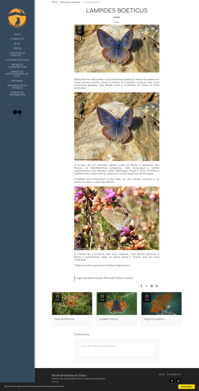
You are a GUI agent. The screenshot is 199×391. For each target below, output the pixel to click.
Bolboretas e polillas (70, 2)
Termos (55, 382)
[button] (17, 54)
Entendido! (186, 386)
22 (57, 297)
